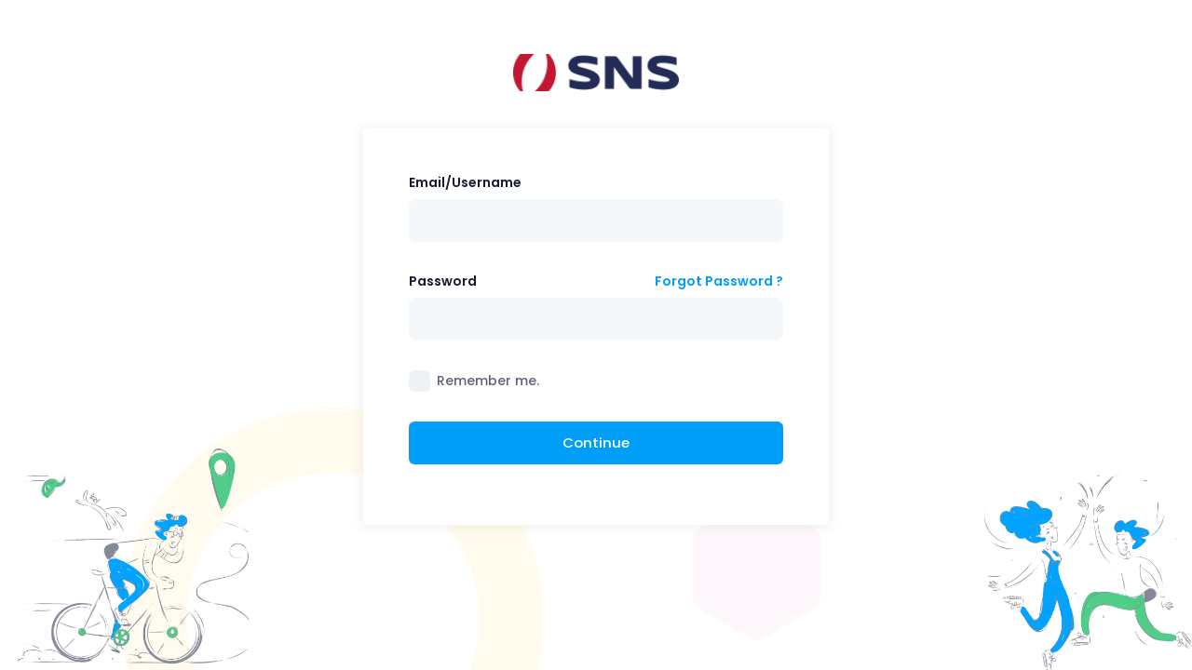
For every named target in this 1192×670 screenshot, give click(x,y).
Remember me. (488, 380)
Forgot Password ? (719, 281)
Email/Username (465, 182)
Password (443, 281)
